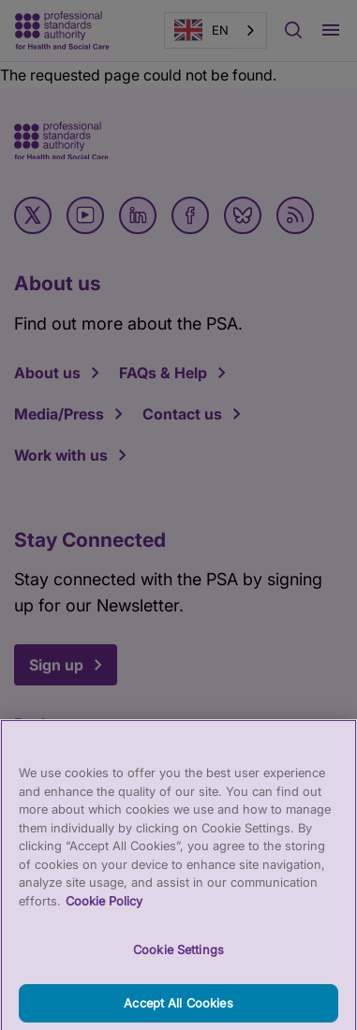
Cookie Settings (178, 958)
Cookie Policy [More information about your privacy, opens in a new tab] (104, 910)
